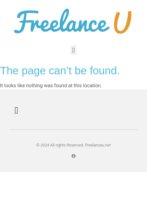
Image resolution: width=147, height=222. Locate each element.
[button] (73, 50)
